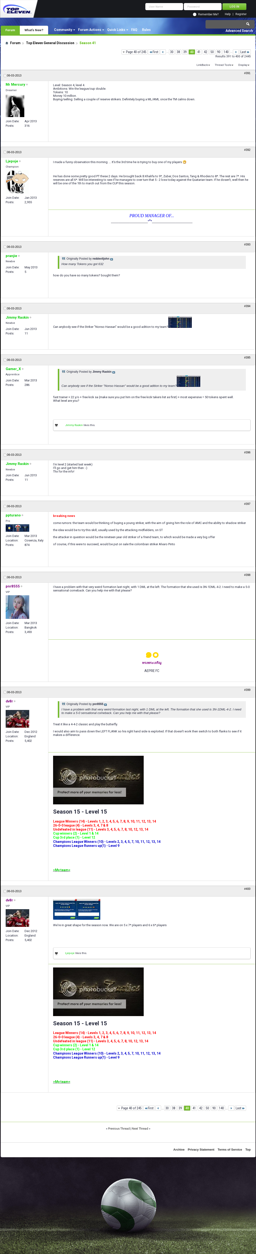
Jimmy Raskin (74, 425)
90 (218, 52)
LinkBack (202, 65)
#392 (247, 150)
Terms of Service (230, 1149)
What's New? (34, 30)
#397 (247, 504)
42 (205, 52)
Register (241, 14)
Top (248, 1149)
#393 (247, 244)
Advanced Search (239, 31)
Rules (146, 30)
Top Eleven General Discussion (50, 43)
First (153, 52)
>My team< (61, 870)
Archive (179, 1149)
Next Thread (140, 1128)
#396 (247, 452)
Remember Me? (208, 14)
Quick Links (116, 30)
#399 (247, 690)
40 (191, 52)
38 (178, 52)
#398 (247, 575)
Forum (10, 30)
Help (228, 14)
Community (63, 30)
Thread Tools (223, 65)
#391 (247, 73)
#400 (247, 889)
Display (242, 65)
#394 (247, 306)
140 (226, 52)
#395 (247, 357)
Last (245, 52)
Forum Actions (89, 30)
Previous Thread (119, 1128)
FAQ (134, 30)
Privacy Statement (201, 1149)
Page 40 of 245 (136, 52)
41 (199, 52)
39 (185, 52)
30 (171, 52)
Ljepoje (70, 953)
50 (212, 52)
